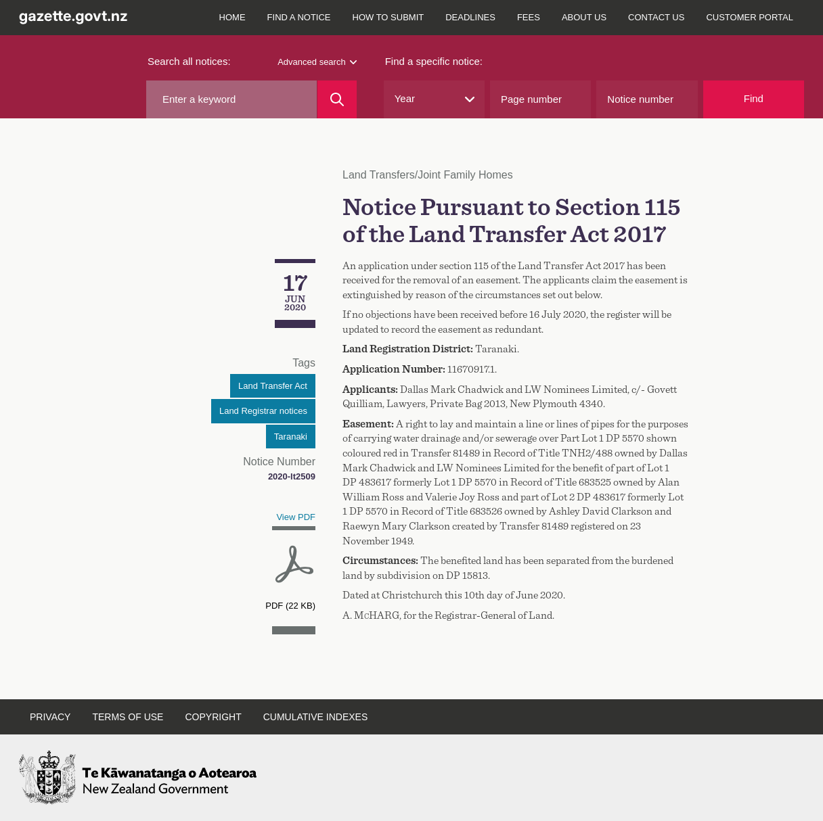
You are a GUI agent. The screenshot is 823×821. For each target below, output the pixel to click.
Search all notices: (189, 61)
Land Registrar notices (263, 411)
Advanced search (316, 62)
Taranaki (290, 436)
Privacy (50, 716)
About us (584, 17)
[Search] (336, 99)
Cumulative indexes (315, 716)
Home (232, 17)
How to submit (388, 17)
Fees (528, 17)
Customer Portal (749, 17)
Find (753, 98)
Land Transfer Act (272, 386)
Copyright (213, 716)
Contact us (656, 17)
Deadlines (470, 17)
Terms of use (127, 716)
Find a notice (299, 17)
